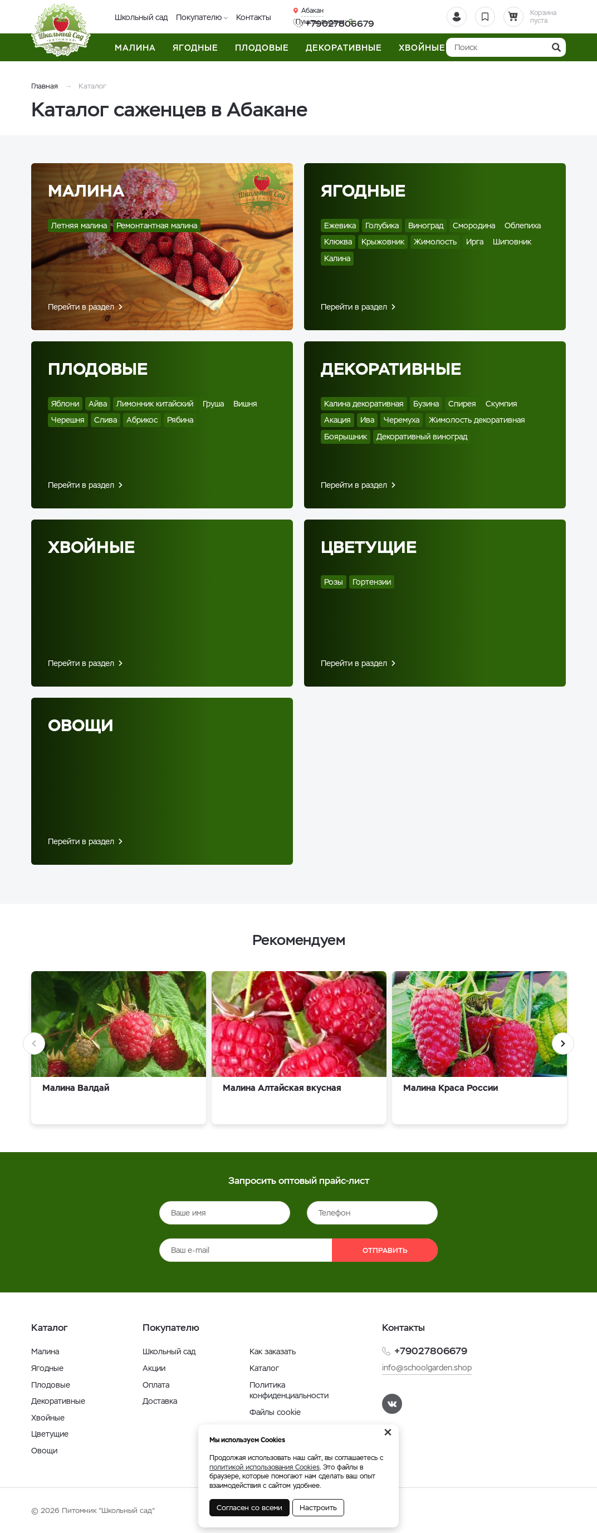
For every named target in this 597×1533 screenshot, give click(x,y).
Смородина (474, 226)
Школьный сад (141, 17)
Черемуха (401, 420)
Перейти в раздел (81, 307)
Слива (105, 420)
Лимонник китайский (154, 404)
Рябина (180, 420)
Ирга (474, 242)
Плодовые (98, 369)
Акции (154, 1368)
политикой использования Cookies (264, 1467)
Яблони (65, 404)
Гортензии (372, 582)
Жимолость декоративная (477, 420)
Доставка (160, 1401)
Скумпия (501, 404)
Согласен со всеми (249, 1507)
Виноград (425, 226)
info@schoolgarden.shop (427, 1368)
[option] (118, 1050)
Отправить (385, 1250)
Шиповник (512, 242)
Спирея (462, 404)
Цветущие (369, 547)
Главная (44, 86)
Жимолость (435, 242)
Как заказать (272, 1351)
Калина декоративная (364, 404)
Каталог (264, 1368)
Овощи (81, 725)
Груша (213, 404)
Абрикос (142, 420)
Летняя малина (79, 226)
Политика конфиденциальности (289, 1390)
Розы (333, 582)
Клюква (338, 242)
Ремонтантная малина (156, 226)
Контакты (253, 17)
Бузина (426, 404)
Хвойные (91, 547)
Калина (337, 258)
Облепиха (523, 226)
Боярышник (345, 437)
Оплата (156, 1385)
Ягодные (363, 191)
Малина (86, 191)
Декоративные (391, 369)
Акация (337, 420)
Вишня (245, 404)
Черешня (68, 420)
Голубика (382, 226)
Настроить (318, 1507)
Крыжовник (382, 242)
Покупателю (199, 17)
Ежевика (340, 226)
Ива (367, 420)
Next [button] (563, 1043)
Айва (98, 404)
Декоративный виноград (421, 437)
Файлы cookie (275, 1412)
